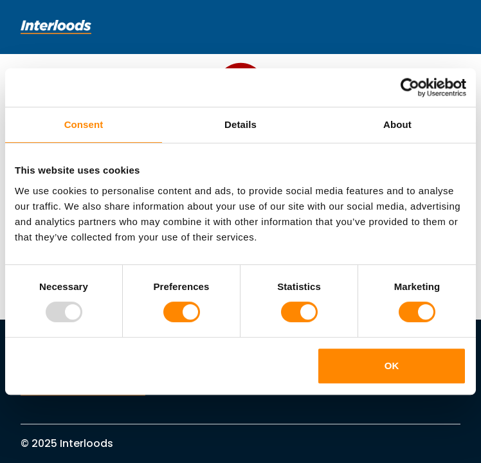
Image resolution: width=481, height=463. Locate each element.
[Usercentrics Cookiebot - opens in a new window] (410, 87)
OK (392, 365)
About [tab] (397, 124)
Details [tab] (240, 124)
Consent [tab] (84, 124)
